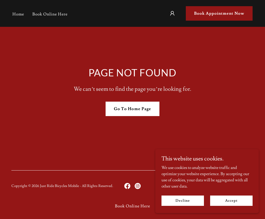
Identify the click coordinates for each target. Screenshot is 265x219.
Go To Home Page (132, 108)
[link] (127, 186)
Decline (182, 200)
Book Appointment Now (219, 13)
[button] (172, 13)
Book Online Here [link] (50, 14)
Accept (231, 200)
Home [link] (18, 14)
